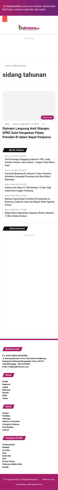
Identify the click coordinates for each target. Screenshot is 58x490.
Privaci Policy (8, 461)
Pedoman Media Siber (12, 464)
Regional (6, 384)
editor (7, 124)
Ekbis (4, 395)
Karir (4, 453)
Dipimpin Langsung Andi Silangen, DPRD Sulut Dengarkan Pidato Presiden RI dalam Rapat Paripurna (26, 133)
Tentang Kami (8, 444)
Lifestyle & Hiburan (10, 424)
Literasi (5, 430)
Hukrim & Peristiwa (11, 421)
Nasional (6, 390)
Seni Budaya (7, 427)
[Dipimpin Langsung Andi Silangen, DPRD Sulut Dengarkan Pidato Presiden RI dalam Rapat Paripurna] (29, 106)
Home (6, 66)
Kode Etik (6, 456)
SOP (4, 458)
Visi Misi (6, 450)
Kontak (5, 467)
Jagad (5, 387)
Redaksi (5, 447)
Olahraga (6, 418)
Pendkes (6, 416)
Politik (5, 381)
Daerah (5, 393)
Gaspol (5, 413)
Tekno (5, 398)
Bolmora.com (48, 479)
